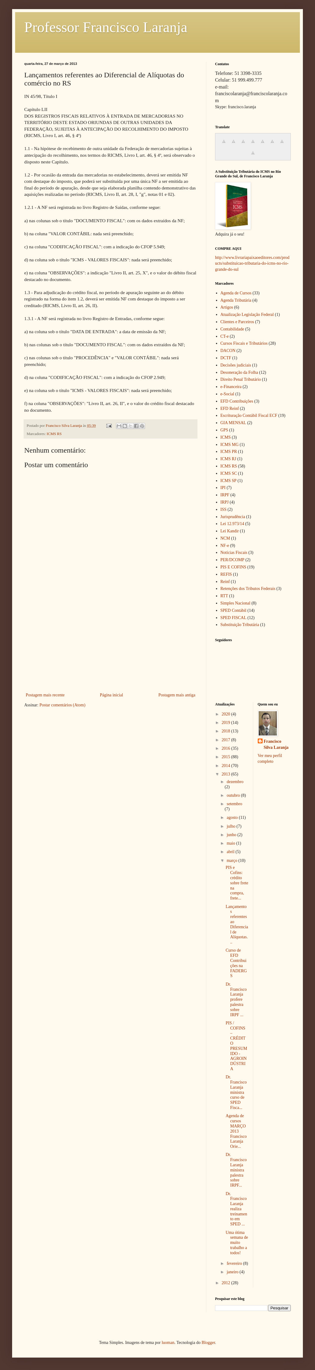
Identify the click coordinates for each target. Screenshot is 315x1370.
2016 (226, 748)
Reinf (225, 581)
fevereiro (235, 1263)
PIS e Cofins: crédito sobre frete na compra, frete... (237, 882)
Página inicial (111, 695)
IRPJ (224, 502)
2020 (226, 714)
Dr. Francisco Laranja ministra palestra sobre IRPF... (236, 1169)
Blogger (208, 1342)
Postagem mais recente (45, 695)
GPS (224, 430)
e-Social (227, 394)
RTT (224, 596)
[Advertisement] (110, 646)
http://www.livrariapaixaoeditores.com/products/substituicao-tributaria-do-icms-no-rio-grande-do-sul (252, 263)
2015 (226, 757)
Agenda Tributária (235, 300)
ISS (223, 509)
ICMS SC (228, 473)
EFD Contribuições (237, 401)
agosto (233, 817)
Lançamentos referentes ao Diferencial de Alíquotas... (237, 924)
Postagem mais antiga (176, 695)
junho (232, 834)
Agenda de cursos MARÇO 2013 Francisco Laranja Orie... (236, 1131)
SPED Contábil (233, 610)
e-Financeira (231, 386)
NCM (225, 538)
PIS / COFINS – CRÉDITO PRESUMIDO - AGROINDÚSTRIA (236, 1046)
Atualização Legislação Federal (247, 314)
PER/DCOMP (232, 560)
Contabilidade (232, 329)
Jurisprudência (232, 516)
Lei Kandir (229, 531)
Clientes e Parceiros (237, 322)
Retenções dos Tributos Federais (248, 588)
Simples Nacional (235, 603)
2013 (226, 774)
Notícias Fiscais (233, 552)
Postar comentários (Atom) (62, 705)
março (232, 860)
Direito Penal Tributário (240, 379)
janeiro (233, 1272)
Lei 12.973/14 (232, 523)
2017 (226, 740)
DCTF (225, 358)
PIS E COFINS (233, 567)
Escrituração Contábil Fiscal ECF (248, 415)
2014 (226, 765)
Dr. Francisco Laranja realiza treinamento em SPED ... (236, 1209)
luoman (168, 1342)
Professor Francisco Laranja (105, 27)
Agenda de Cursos (236, 293)
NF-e (224, 545)
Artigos (226, 307)
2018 (226, 731)
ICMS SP (228, 480)
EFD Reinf (229, 408)
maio (231, 843)
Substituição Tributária (239, 624)
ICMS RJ (228, 459)
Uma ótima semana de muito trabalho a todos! (237, 1242)
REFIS (226, 574)
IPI (223, 487)
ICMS (225, 437)
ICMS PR (228, 451)
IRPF (225, 495)
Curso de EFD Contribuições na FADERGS (236, 963)
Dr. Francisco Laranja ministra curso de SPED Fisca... (236, 1092)
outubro (234, 795)
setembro (234, 804)
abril (231, 851)
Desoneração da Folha (239, 372)
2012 (226, 1283)
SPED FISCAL (233, 617)
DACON (228, 350)
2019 (226, 722)
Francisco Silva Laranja (276, 744)
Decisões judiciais (235, 365)
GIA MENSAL (233, 422)
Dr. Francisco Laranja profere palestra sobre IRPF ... (236, 999)
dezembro (235, 781)
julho (231, 826)
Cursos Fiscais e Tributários (244, 343)
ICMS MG (229, 444)
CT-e (224, 336)
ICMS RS (54, 434)
